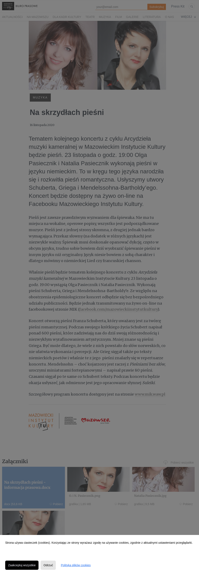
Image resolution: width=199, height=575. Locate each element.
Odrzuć (48, 565)
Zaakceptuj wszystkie (22, 565)
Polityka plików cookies (76, 565)
